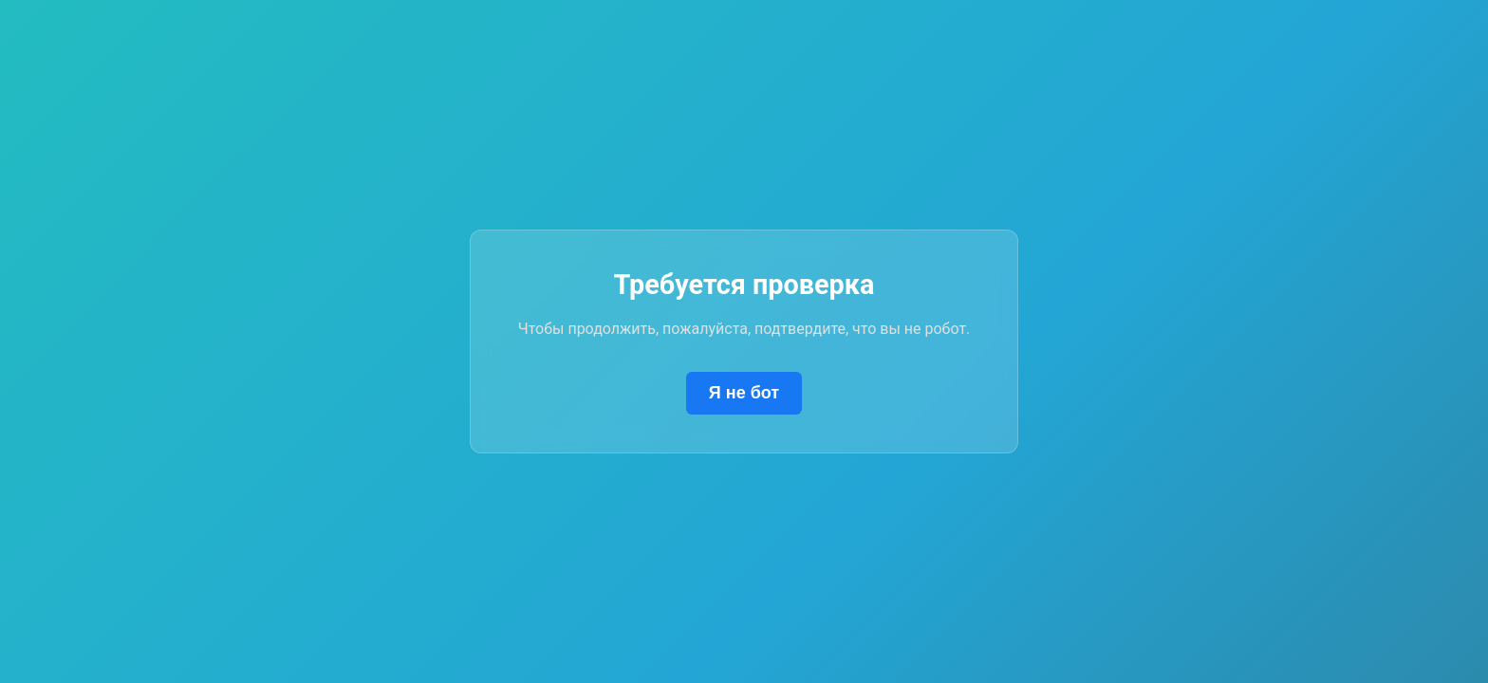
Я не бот (744, 392)
